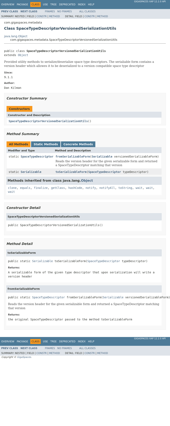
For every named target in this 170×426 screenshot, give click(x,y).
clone (12, 187)
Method (54, 16)
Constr (41, 16)
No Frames (64, 11)
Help (91, 4)
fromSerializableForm (72, 156)
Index (82, 4)
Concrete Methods (78, 144)
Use (45, 4)
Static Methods (46, 144)
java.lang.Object (15, 36)
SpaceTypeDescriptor (37, 156)
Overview (7, 4)
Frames (50, 11)
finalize (40, 187)
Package (22, 4)
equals (25, 187)
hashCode (75, 187)
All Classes (87, 11)
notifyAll (107, 187)
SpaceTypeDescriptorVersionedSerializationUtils (48, 121)
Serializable (102, 156)
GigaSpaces (24, 357)
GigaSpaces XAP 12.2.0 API (150, 1)
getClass (58, 187)
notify (91, 187)
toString (125, 187)
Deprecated (67, 4)
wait (139, 187)
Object (23, 55)
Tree (53, 4)
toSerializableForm (71, 172)
